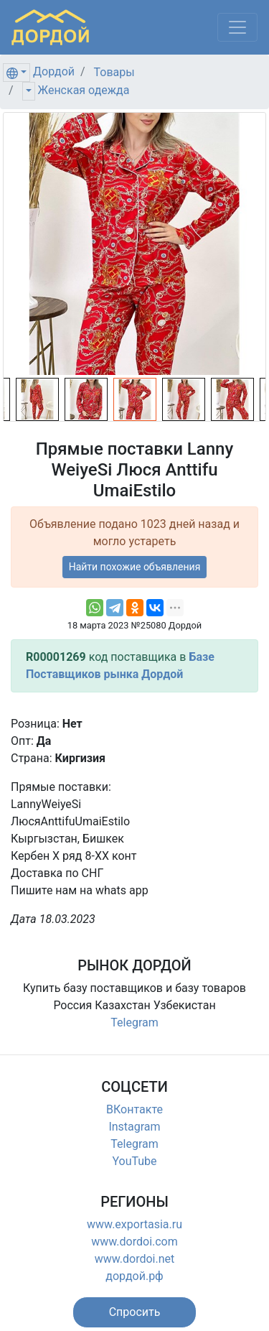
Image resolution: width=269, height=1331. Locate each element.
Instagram (134, 1126)
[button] (134, 1312)
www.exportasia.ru (134, 1224)
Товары (114, 72)
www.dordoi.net (135, 1259)
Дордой (54, 71)
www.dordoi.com (134, 1241)
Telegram (134, 1022)
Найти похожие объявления (135, 566)
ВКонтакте (134, 1109)
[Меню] (237, 27)
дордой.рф (134, 1276)
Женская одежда (84, 90)
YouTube (134, 1161)
